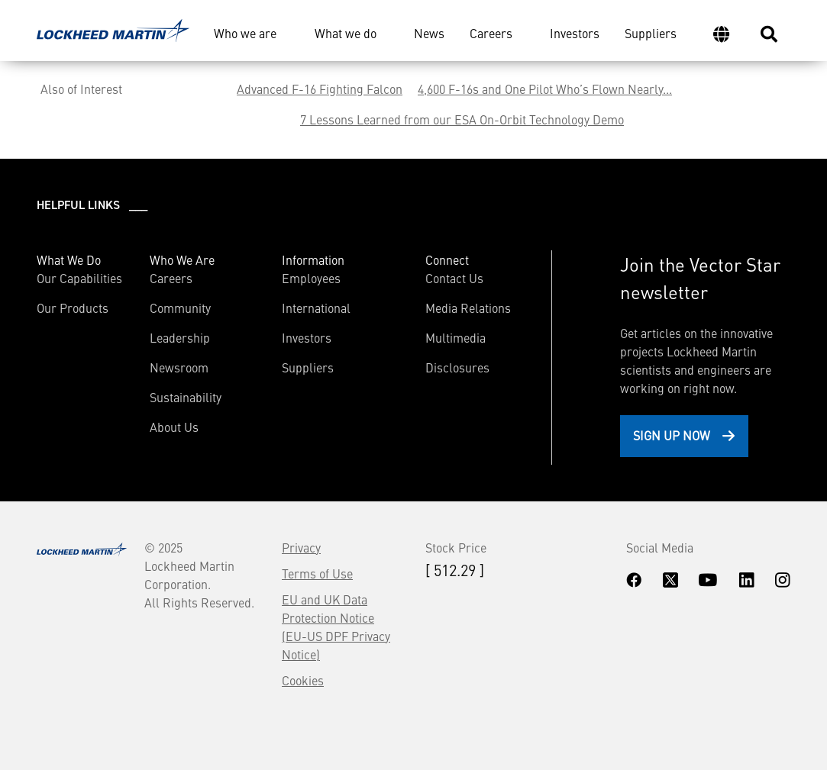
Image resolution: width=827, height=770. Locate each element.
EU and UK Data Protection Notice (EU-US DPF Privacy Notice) (336, 626)
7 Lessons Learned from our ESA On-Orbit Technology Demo (462, 119)
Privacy (301, 547)
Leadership (180, 337)
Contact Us (454, 277)
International (316, 307)
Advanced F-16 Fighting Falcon (319, 88)
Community (180, 307)
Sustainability (185, 396)
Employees (311, 277)
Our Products (72, 307)
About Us (174, 426)
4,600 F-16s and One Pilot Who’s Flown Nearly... (545, 88)
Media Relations (468, 307)
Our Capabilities (79, 277)
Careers (491, 32)
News (429, 32)
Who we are (245, 32)
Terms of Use (317, 573)
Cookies (303, 680)
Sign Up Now (671, 435)
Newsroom (179, 367)
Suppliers (651, 32)
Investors (574, 32)
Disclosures (457, 367)
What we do (345, 32)
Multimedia (455, 337)
